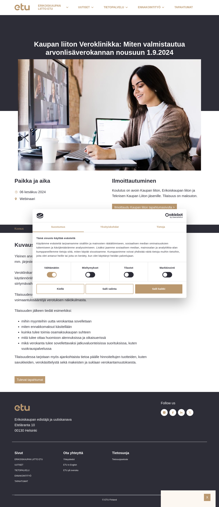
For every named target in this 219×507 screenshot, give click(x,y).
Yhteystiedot (69, 459)
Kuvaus (19, 228)
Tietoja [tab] (161, 227)
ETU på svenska (70, 470)
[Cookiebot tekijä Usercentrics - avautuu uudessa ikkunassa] (168, 215)
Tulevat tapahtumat (30, 379)
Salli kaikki (158, 288)
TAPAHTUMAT (21, 481)
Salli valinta (109, 288)
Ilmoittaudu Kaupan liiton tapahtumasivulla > (144, 207)
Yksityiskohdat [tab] (109, 227)
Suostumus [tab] (58, 227)
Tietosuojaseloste (120, 459)
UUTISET (19, 465)
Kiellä (60, 288)
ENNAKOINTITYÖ (23, 476)
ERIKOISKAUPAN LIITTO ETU (29, 459)
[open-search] (199, 7)
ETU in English (70, 465)
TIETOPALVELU (22, 470)
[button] (53, 7)
